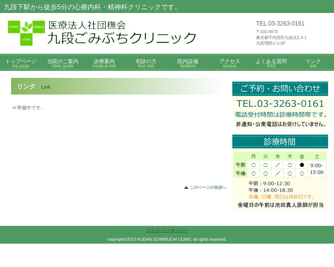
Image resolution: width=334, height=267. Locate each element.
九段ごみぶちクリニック (115, 33)
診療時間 (280, 146)
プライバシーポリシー (167, 230)
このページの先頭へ (208, 187)
